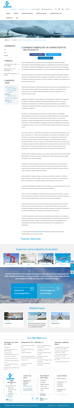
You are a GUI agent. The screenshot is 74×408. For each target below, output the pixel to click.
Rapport (6, 55)
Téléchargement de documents (61, 390)
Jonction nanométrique (26, 352)
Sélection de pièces (41, 13)
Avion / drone (63, 264)
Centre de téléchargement (21, 292)
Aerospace (43, 382)
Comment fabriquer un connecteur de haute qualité (34, 40)
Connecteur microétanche (10, 356)
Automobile (43, 380)
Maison (8, 13)
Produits (16, 13)
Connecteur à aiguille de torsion (10, 74)
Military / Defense (46, 264)
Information (14, 9)
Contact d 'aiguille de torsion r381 (62, 361)
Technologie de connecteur (47, 292)
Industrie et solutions (27, 13)
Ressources (10, 17)
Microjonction (7, 347)
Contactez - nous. (23, 9)
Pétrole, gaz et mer (11, 264)
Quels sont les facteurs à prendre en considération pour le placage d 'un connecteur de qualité (37, 324)
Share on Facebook (37, 54)
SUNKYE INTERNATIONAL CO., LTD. (19, 405)
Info (20, 40)
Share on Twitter (53, 54)
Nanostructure (24, 360)
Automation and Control (43, 399)
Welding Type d (55, 323)
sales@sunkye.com (48, 9)
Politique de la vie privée (63, 405)
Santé (28, 264)
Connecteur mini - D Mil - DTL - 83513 (10, 65)
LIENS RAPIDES (62, 376)
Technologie (60, 386)
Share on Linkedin (45, 58)
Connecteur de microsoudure (10, 358)
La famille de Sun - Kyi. (56, 13)
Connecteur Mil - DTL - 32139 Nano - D (10, 69)
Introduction (8, 323)
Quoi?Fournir (37, 338)
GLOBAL (68, 9)
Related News (37, 308)
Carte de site (51, 405)
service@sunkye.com (28, 390)
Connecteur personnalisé (43, 394)
